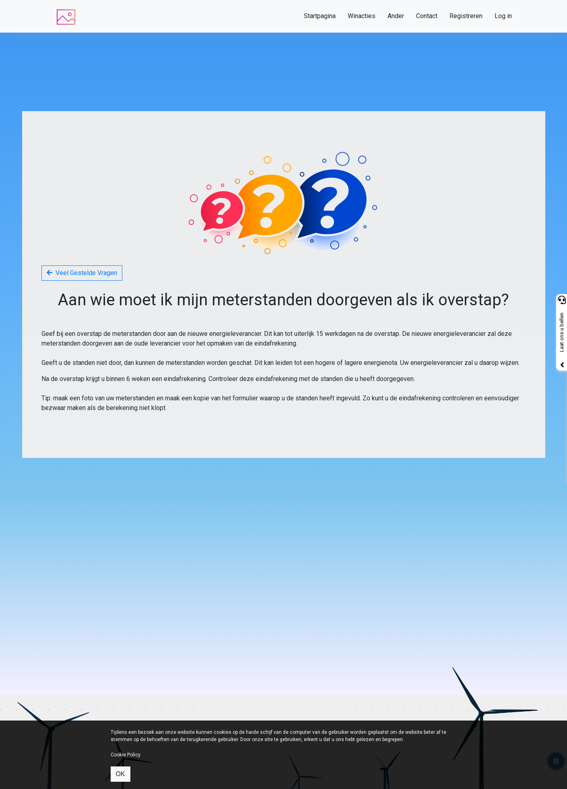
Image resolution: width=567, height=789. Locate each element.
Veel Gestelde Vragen (82, 273)
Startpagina (320, 16)
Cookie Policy (125, 755)
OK (120, 773)
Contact (426, 16)
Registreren (465, 16)
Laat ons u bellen (562, 332)
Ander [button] (396, 16)
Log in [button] (503, 16)
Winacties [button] (361, 16)
